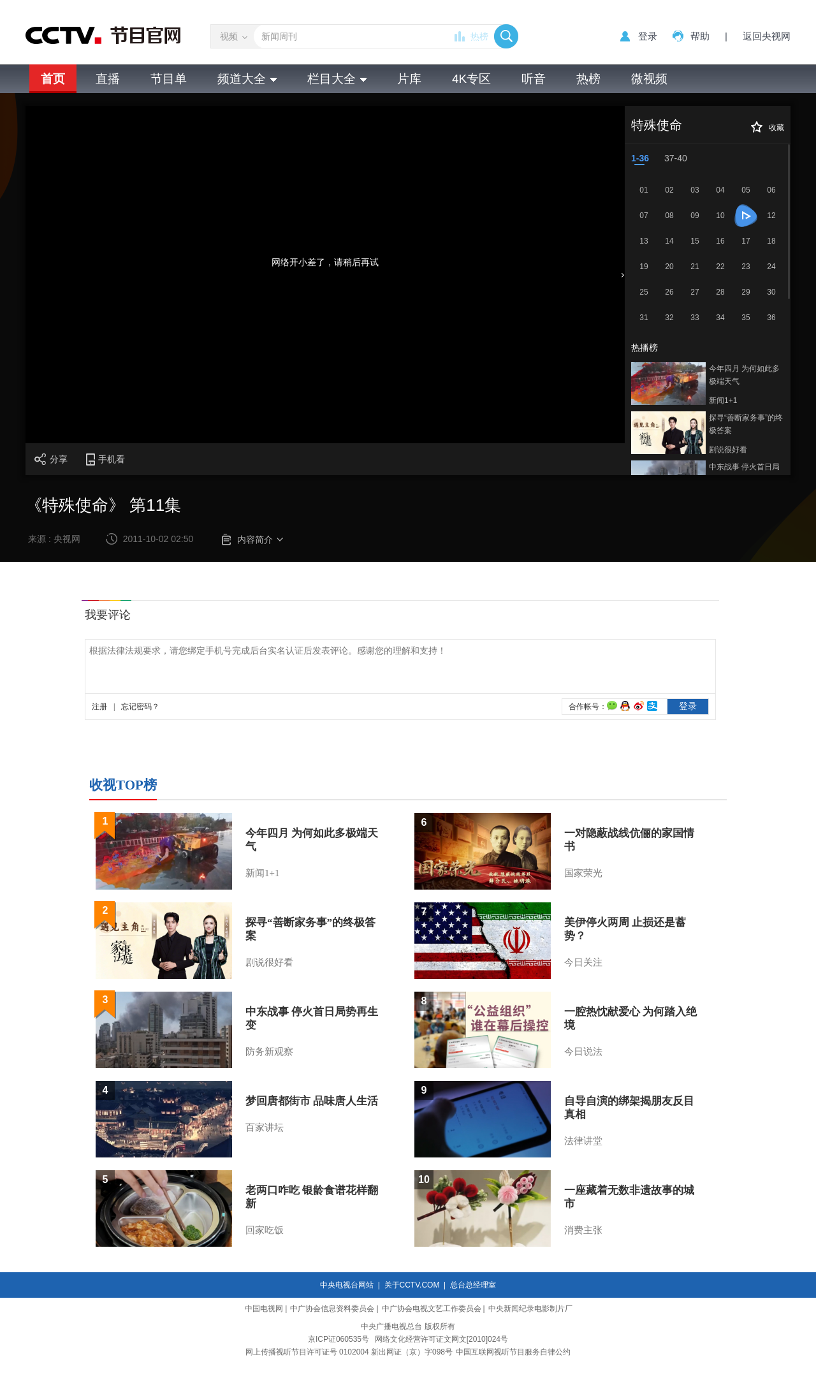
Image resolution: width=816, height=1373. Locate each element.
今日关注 (583, 962)
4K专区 (471, 78)
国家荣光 (583, 873)
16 (720, 241)
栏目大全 (337, 78)
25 (643, 292)
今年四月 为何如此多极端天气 (744, 375)
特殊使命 (656, 125)
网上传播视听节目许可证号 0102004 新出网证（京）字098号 (349, 1351)
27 (694, 292)
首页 (53, 78)
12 (771, 215)
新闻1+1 (723, 400)
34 (720, 317)
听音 (533, 78)
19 (643, 266)
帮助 (700, 36)
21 (694, 266)
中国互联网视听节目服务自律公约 (513, 1351)
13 (643, 241)
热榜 (479, 36)
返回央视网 (766, 36)
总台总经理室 (473, 1285)
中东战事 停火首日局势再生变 (744, 473)
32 (669, 317)
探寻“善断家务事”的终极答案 (746, 424)
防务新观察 (269, 1051)
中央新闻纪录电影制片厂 (530, 1308)
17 (745, 241)
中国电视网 (264, 1308)
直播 (108, 78)
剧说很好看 (728, 449)
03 (694, 190)
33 (694, 317)
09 (694, 215)
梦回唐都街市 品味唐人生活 (311, 1101)
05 (745, 190)
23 (745, 266)
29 (745, 292)
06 (771, 190)
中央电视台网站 (347, 1285)
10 (720, 215)
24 (771, 266)
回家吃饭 (264, 1230)
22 (720, 266)
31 (643, 317)
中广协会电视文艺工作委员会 (431, 1308)
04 (720, 190)
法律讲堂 (583, 1141)
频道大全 (247, 78)
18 (771, 241)
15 (694, 241)
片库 (409, 78)
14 (669, 241)
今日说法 (583, 1051)
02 (669, 190)
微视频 (649, 78)
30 (771, 292)
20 (669, 266)
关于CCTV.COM (412, 1285)
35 (745, 317)
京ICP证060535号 (338, 1339)
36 (771, 317)
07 (643, 215)
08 (669, 215)
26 (669, 292)
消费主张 (583, 1230)
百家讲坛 (264, 1127)
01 (643, 190)
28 (720, 292)
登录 (647, 36)
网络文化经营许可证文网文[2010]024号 (441, 1339)
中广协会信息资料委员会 (332, 1308)
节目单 (168, 78)
